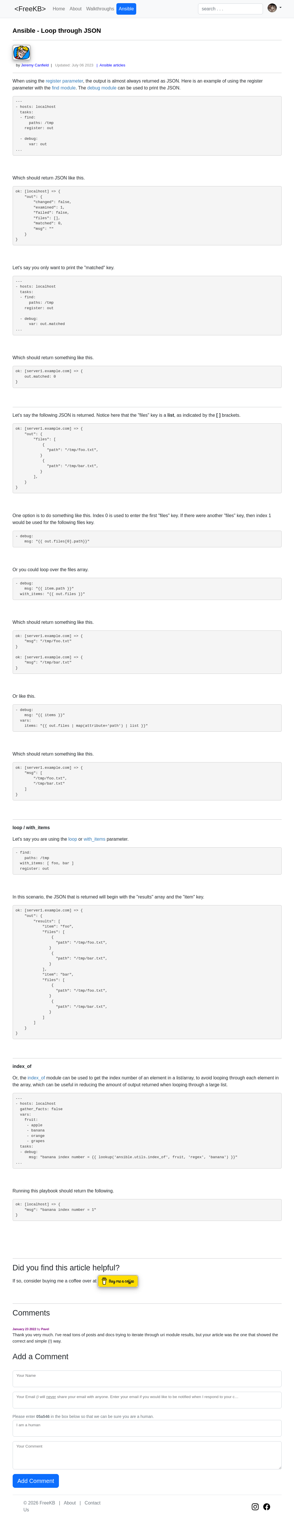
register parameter (64, 81)
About (76, 8)
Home (59, 8)
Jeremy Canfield (35, 65)
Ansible (126, 8)
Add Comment (36, 1481)
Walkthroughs (100, 8)
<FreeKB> (29, 9)
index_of (36, 1077)
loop (72, 839)
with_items (94, 839)
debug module (101, 87)
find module (64, 87)
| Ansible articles (110, 65)
